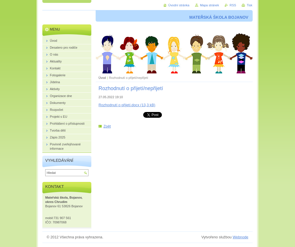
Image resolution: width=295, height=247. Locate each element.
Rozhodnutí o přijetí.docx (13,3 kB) (127, 105)
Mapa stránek (209, 5)
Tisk (249, 5)
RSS (233, 5)
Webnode (240, 237)
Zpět (107, 126)
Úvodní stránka (178, 5)
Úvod (102, 77)
